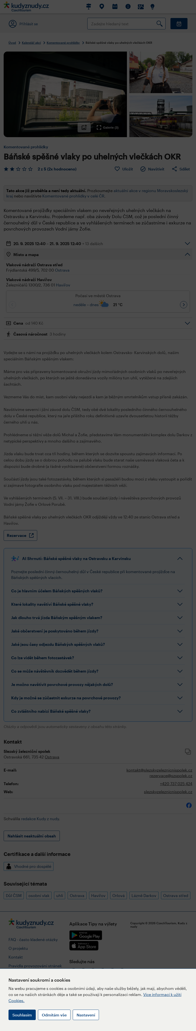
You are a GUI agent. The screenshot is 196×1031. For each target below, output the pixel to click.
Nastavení (86, 1015)
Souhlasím (22, 1015)
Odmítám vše (54, 1015)
